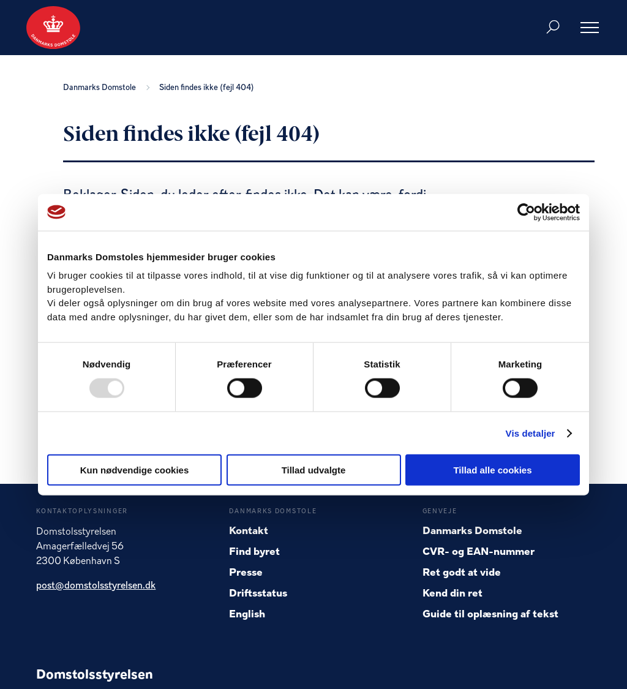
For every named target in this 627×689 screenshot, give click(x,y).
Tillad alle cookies (492, 470)
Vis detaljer (530, 432)
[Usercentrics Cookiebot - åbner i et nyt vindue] (526, 212)
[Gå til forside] (53, 27)
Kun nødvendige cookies (134, 470)
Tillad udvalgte (314, 470)
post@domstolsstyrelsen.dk (96, 586)
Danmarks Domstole (101, 88)
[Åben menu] (589, 27)
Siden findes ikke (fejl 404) (206, 88)
